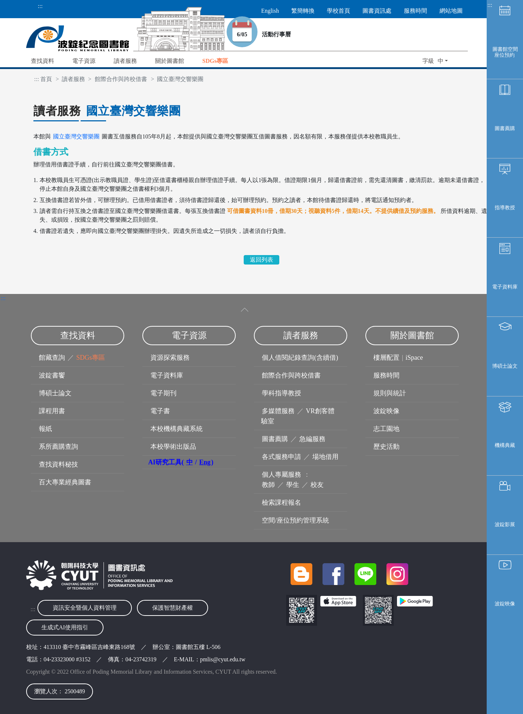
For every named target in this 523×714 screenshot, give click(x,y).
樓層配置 (386, 357)
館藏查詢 (52, 357)
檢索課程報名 (281, 502)
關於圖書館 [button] (169, 61)
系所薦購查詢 (58, 446)
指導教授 (505, 207)
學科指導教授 (281, 393)
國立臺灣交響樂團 (76, 136)
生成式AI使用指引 (64, 627)
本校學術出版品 (173, 446)
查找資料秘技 (58, 464)
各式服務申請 (281, 456)
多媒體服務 (278, 411)
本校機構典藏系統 (176, 428)
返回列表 (261, 260)
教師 (268, 484)
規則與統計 (389, 393)
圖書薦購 (505, 128)
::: (40, 6)
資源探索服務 (170, 357)
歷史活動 (386, 446)
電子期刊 (163, 393)
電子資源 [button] (84, 61)
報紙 (45, 428)
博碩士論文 (505, 366)
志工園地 (386, 428)
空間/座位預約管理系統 (295, 520)
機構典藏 (505, 445)
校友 (317, 484)
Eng (205, 462)
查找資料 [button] (42, 61)
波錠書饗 (52, 375)
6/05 (247, 34)
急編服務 (312, 439)
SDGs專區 (90, 357)
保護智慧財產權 (172, 608)
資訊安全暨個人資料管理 (85, 608)
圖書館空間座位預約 (505, 52)
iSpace (414, 357)
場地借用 (325, 456)
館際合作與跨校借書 (121, 79)
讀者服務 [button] (125, 61)
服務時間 (386, 375)
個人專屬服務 (281, 474)
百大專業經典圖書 (65, 482)
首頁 (46, 79)
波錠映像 (505, 603)
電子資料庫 (505, 287)
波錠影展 (505, 524)
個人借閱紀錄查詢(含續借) (300, 357)
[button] (215, 61)
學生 (292, 484)
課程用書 (52, 411)
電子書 (160, 411)
